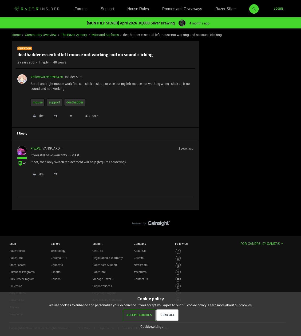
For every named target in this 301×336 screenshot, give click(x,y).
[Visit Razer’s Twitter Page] (178, 272)
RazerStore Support (104, 265)
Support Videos (102, 286)
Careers (138, 258)
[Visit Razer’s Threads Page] (178, 265)
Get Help (97, 251)
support (54, 102)
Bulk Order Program (21, 279)
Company (140, 243)
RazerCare (99, 272)
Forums (81, 9)
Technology (58, 251)
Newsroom (140, 265)
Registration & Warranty (107, 258)
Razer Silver (225, 9)
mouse (38, 102)
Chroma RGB (59, 258)
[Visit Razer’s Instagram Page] (178, 258)
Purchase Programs (22, 272)
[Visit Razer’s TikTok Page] (178, 286)
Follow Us (181, 243)
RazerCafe (16, 258)
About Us (140, 251)
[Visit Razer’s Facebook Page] (178, 251)
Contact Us (141, 279)
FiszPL (36, 148)
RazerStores (17, 251)
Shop (12, 243)
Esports (55, 272)
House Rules (138, 9)
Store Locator (17, 265)
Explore (55, 243)
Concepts (57, 265)
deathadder (74, 102)
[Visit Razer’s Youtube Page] (178, 279)
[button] (278, 9)
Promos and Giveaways (182, 9)
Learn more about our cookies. (230, 305)
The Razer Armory (74, 34)
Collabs (55, 279)
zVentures (140, 272)
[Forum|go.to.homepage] (36, 9)
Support (107, 9)
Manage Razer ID (103, 279)
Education (15, 286)
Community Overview (40, 34)
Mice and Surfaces (105, 34)
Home (16, 34)
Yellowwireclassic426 (47, 77)
